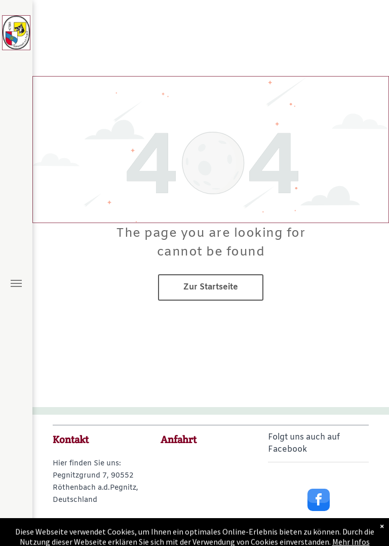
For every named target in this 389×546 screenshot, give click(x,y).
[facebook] (318, 501)
